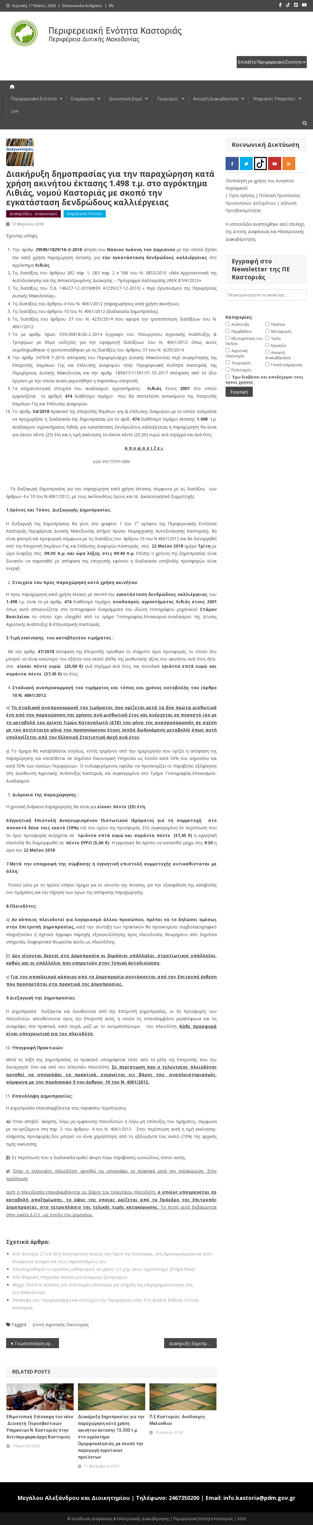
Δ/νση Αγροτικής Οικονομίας (60, 1324)
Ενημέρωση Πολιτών (84, 213)
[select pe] (272, 62)
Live (14, 111)
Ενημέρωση (82, 98)
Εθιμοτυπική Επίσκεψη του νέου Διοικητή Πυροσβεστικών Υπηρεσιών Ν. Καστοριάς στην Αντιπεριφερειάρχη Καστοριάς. (39, 1426)
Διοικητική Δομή (125, 98)
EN (111, 5)
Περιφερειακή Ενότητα (34, 98)
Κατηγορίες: (239, 317)
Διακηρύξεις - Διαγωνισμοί (33, 213)
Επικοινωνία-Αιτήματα (81, 5)
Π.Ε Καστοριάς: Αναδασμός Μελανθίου (177, 1420)
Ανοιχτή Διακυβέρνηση (215, 98)
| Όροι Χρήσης (241, 195)
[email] (266, 294)
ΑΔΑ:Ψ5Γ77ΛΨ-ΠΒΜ (111, 461)
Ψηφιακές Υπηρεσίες (274, 98)
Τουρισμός (168, 98)
